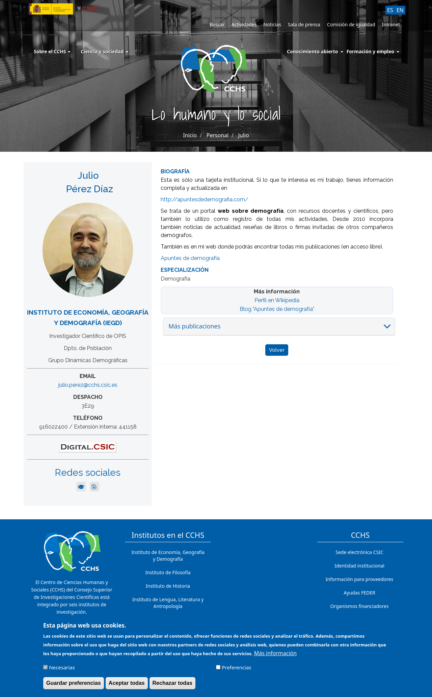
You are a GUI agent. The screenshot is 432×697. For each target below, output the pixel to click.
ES (390, 10)
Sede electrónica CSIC (359, 552)
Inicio (190, 135)
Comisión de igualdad (351, 24)
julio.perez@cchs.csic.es (87, 385)
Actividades (243, 24)
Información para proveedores (359, 579)
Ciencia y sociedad (104, 51)
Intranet (391, 24)
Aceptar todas (127, 686)
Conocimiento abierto (312, 51)
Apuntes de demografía (190, 258)
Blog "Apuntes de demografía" (277, 309)
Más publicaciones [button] (194, 326)
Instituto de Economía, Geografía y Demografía (168, 555)
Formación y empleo (370, 51)
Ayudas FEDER (359, 592)
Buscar (217, 24)
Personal (218, 135)
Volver (277, 350)
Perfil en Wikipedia (276, 300)
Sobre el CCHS (52, 51)
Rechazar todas (172, 686)
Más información (275, 656)
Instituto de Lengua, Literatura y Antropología (168, 602)
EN (400, 10)
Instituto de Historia (168, 586)
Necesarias (62, 670)
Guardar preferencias (73, 686)
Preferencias (236, 670)
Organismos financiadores (359, 606)
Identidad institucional (359, 565)
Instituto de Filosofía (167, 572)
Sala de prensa (304, 24)
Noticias (272, 24)
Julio (243, 135)
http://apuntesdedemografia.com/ (204, 199)
